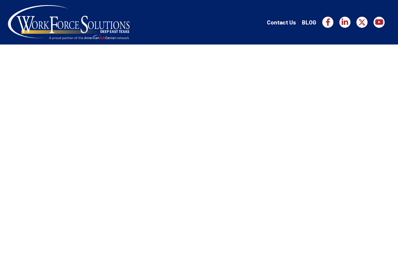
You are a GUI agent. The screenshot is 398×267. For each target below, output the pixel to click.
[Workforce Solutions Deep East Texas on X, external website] (362, 22)
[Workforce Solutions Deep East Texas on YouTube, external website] (379, 22)
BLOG (309, 22)
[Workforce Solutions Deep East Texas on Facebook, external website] (327, 22)
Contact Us (281, 22)
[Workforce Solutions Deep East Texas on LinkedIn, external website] (344, 22)
